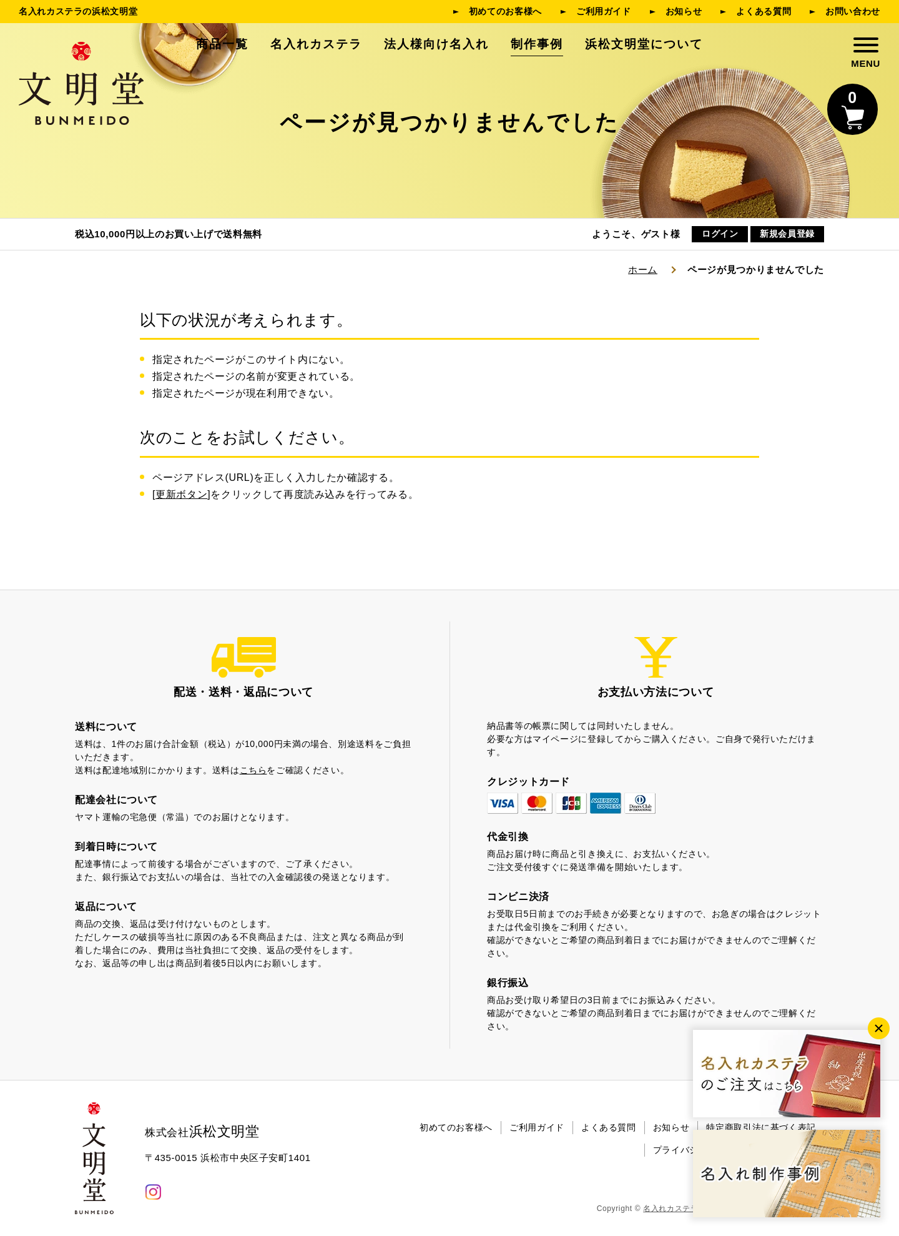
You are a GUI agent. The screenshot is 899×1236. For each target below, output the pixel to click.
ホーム (642, 269)
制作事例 (537, 44)
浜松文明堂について (644, 44)
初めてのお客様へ (505, 11)
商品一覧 (222, 44)
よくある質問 (763, 11)
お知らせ (684, 11)
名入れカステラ (316, 44)
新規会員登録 (787, 234)
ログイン (720, 234)
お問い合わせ (852, 11)
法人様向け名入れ (436, 44)
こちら (253, 770)
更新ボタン (181, 494)
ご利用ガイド (603, 11)
